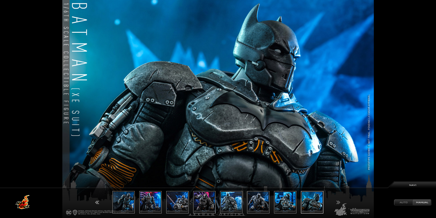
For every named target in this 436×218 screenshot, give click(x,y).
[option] (218, 109)
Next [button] (338, 202)
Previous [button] (97, 202)
